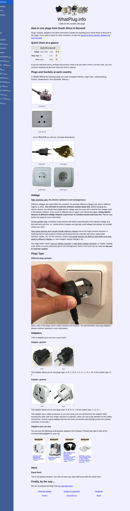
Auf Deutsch (6, 48)
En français (7, 61)
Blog (3, 22)
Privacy (47, 495)
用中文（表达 (8, 65)
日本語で (6, 74)
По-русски (7, 78)
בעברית (5, 103)
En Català (5, 52)
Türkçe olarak (8, 90)
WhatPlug (6, 2)
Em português (8, 57)
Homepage (5, 6)
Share (101, 495)
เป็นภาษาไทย (8, 99)
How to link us (74, 495)
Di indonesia (8, 82)
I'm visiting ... (6, 15)
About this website (47, 491)
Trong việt (7, 86)
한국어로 (6, 95)
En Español (5, 40)
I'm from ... (5, 11)
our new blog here (67, 486)
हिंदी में (5, 69)
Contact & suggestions (74, 491)
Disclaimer (101, 491)
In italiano (7, 44)
